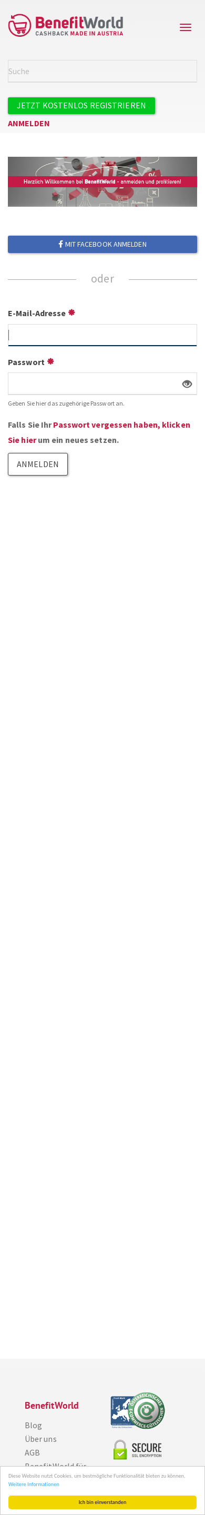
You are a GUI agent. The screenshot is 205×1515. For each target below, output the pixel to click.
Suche (190, 70)
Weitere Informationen (33, 1484)
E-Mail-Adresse (37, 313)
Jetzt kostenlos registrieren (81, 105)
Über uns (41, 1438)
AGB (32, 1452)
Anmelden (29, 123)
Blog (33, 1425)
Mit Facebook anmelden (102, 244)
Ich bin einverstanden (103, 1502)
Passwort (26, 362)
